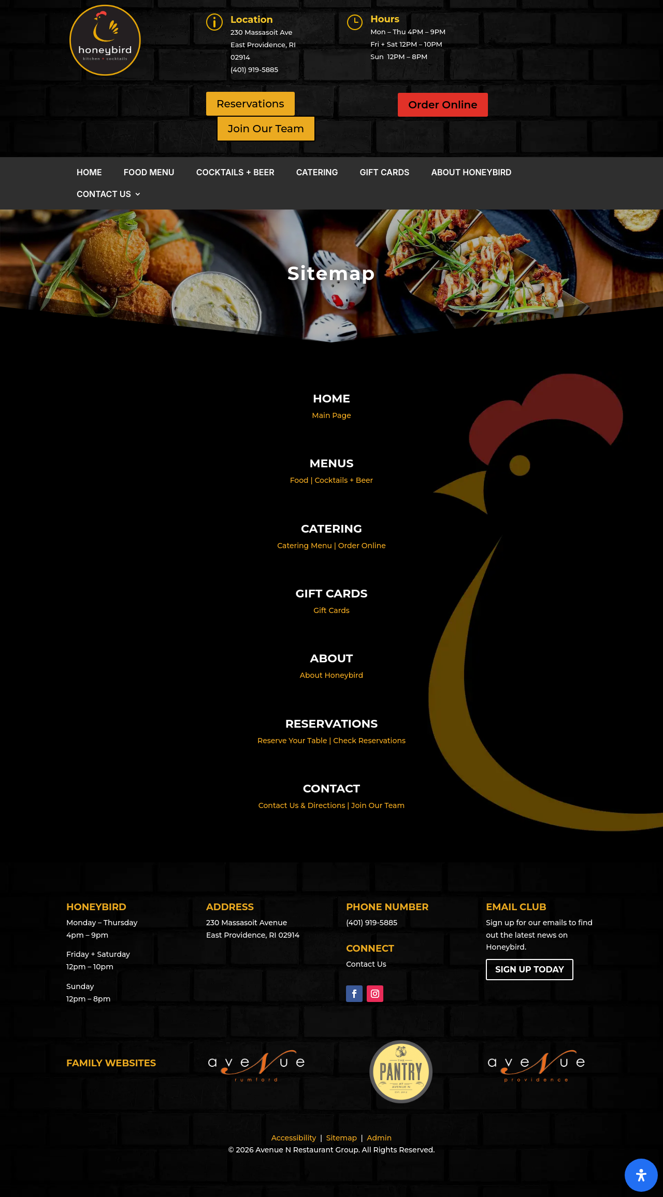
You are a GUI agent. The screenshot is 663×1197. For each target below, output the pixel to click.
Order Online (442, 105)
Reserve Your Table (292, 740)
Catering (317, 173)
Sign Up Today (529, 970)
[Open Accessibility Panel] (641, 1175)
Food (299, 480)
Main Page (331, 415)
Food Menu (149, 173)
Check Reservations (369, 740)
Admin (379, 1138)
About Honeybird (471, 173)
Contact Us (104, 194)
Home (89, 173)
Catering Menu (304, 545)
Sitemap (341, 1138)
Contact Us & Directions (301, 805)
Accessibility (293, 1138)
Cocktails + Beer (235, 173)
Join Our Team (378, 805)
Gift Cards (385, 173)
